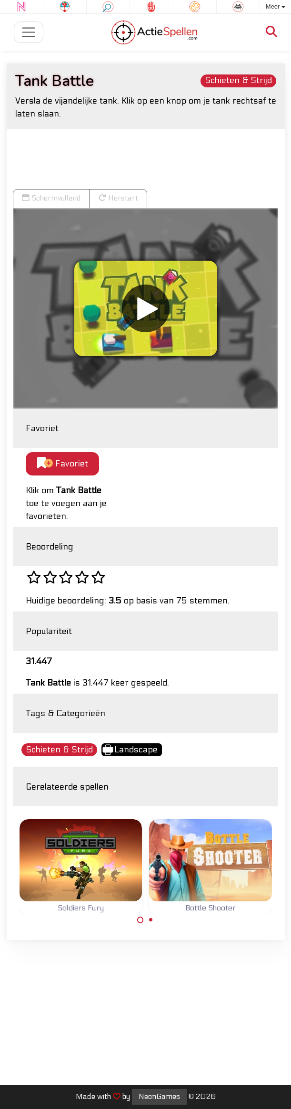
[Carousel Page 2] (151, 920)
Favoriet (62, 463)
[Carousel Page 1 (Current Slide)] (140, 920)
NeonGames (159, 1096)
